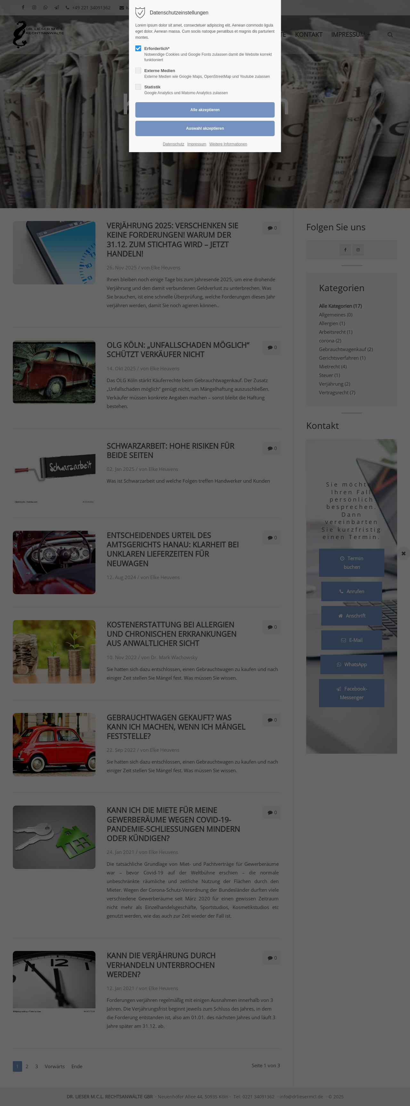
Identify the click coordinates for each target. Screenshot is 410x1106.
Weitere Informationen (228, 144)
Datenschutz (173, 144)
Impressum (196, 144)
